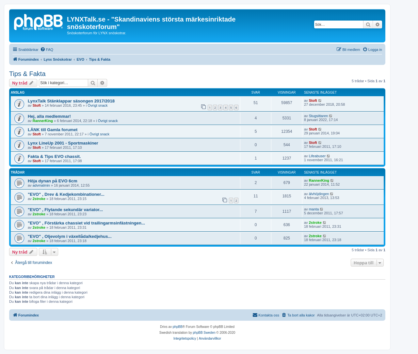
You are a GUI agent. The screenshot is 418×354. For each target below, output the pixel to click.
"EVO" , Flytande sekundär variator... (65, 209)
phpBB (178, 327)
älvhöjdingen (319, 194)
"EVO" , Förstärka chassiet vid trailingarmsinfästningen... (86, 223)
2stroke (39, 199)
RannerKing (43, 121)
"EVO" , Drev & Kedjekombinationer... (66, 194)
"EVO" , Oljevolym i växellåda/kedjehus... (70, 236)
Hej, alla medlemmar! (49, 116)
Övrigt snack (97, 105)
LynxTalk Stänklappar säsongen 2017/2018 (71, 101)
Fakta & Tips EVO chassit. (54, 156)
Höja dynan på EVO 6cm (52, 180)
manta (314, 209)
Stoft (37, 105)
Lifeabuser (317, 156)
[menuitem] (46, 50)
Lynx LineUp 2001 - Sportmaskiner (63, 143)
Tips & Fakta (27, 73)
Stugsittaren (318, 116)
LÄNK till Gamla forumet (52, 129)
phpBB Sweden (204, 332)
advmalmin (41, 185)
